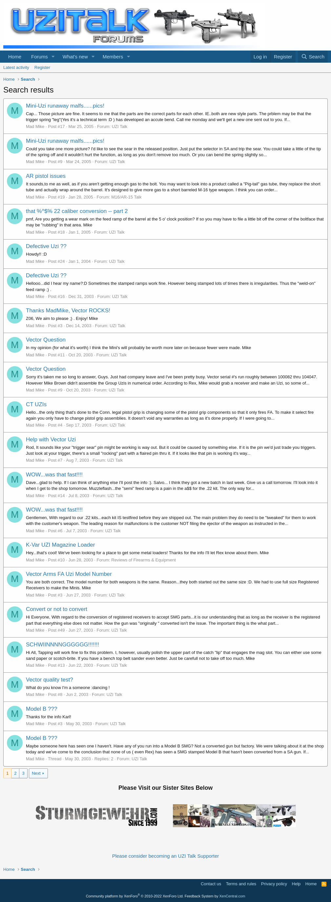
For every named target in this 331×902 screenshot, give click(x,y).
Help (296, 883)
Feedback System (199, 896)
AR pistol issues (46, 176)
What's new (75, 56)
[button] (53, 57)
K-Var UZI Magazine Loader (60, 545)
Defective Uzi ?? (46, 246)
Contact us (211, 883)
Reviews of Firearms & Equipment (143, 559)
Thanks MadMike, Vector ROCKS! (68, 310)
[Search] (313, 57)
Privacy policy (274, 883)
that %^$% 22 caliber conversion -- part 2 (77, 211)
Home (14, 56)
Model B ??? (41, 709)
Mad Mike (35, 126)
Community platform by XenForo (135, 896)
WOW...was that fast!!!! (54, 475)
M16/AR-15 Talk (126, 197)
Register (42, 67)
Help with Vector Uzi (51, 439)
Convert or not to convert (56, 609)
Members (113, 56)
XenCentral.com (232, 896)
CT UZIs (36, 404)
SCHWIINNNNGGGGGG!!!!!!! (62, 644)
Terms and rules (241, 883)
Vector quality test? (49, 680)
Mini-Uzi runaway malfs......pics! (65, 106)
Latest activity (16, 67)
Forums (39, 56)
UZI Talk (119, 126)
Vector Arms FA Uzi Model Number (69, 574)
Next (36, 773)
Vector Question (46, 340)
